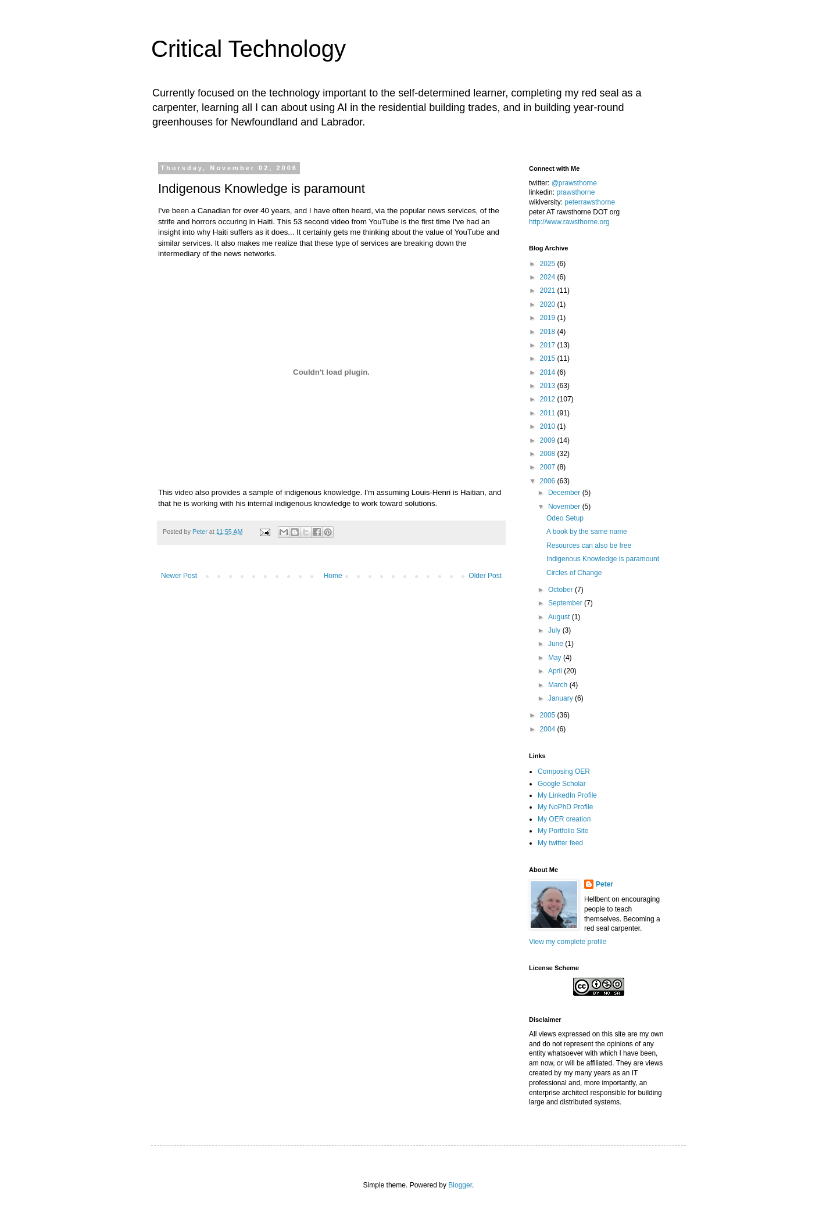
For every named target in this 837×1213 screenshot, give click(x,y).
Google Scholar (562, 784)
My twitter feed (560, 843)
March (559, 685)
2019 (548, 318)
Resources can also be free (588, 545)
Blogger (460, 1185)
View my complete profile (567, 942)
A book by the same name (586, 531)
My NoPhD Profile (565, 807)
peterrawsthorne (589, 202)
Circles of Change (574, 573)
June (556, 644)
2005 (548, 715)
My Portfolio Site (563, 831)
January (561, 698)
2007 (548, 467)
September (566, 603)
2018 (548, 332)
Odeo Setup (565, 518)
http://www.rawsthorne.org (569, 222)
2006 (548, 481)
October (561, 590)
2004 (548, 729)
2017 (548, 345)
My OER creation (564, 819)
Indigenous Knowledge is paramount (602, 559)
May (555, 658)
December (565, 493)
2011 (548, 413)
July (555, 630)
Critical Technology (248, 49)
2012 (548, 399)
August (560, 617)
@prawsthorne (574, 183)
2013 (548, 386)
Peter (604, 884)
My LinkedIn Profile (567, 795)
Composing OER (564, 771)
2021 (548, 290)
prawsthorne (575, 192)
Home (333, 576)
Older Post (485, 576)
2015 (548, 358)
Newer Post (179, 576)
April (556, 671)
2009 (548, 440)
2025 (548, 264)
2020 (548, 304)
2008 (548, 454)
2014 (548, 372)
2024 (548, 277)
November (565, 507)
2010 (548, 426)
